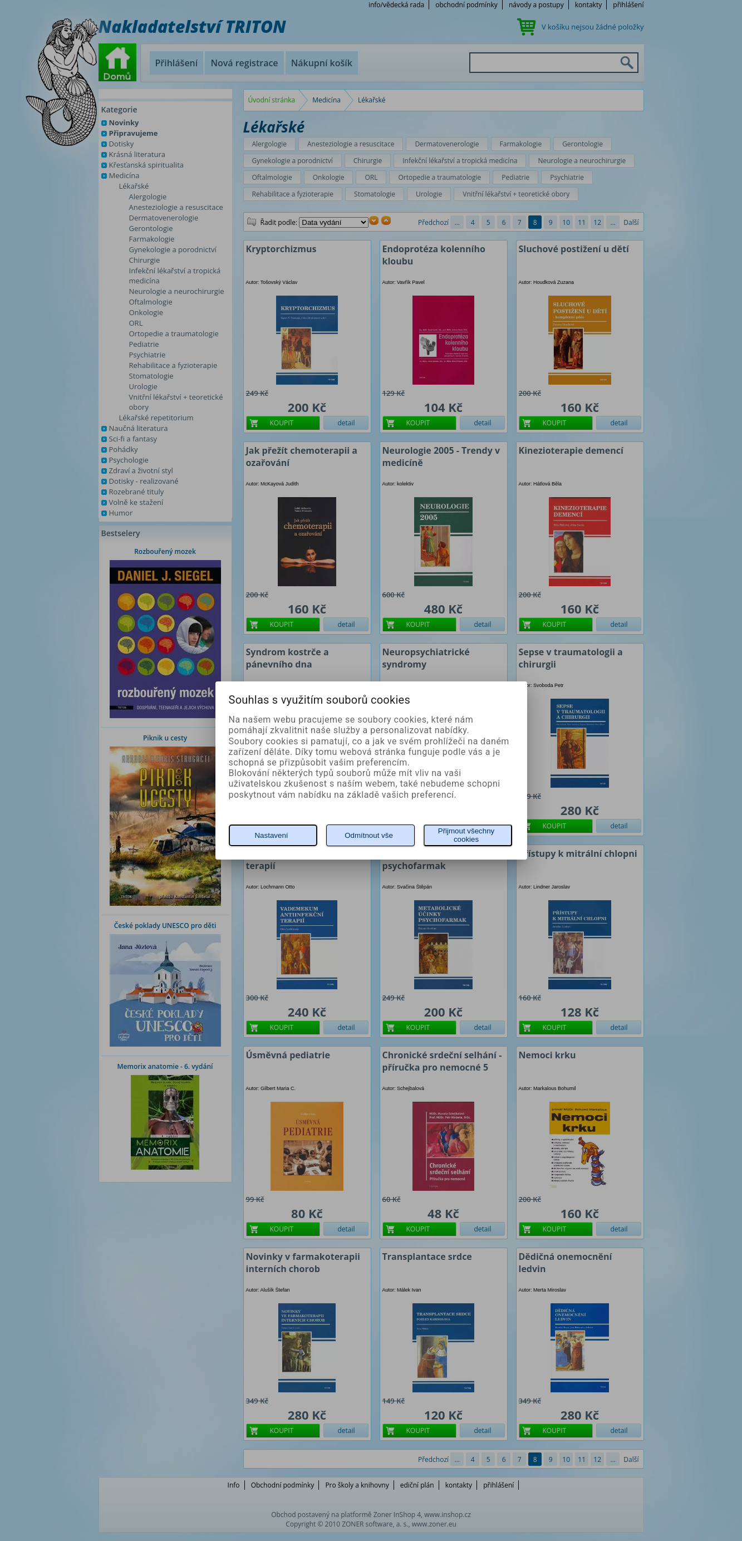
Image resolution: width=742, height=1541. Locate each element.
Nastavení (271, 835)
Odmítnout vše (369, 835)
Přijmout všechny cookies (466, 835)
